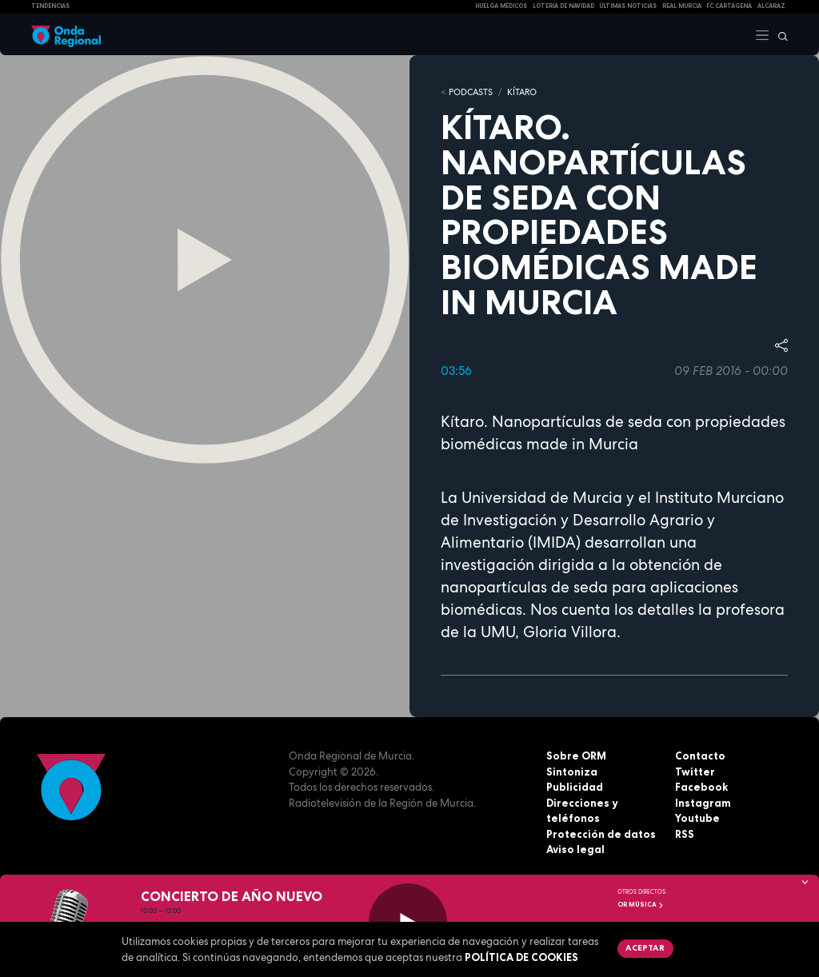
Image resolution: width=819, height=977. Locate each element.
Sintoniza (571, 771)
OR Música (640, 904)
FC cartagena (729, 6)
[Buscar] (779, 34)
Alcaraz (771, 6)
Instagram (703, 802)
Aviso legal (575, 849)
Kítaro (522, 92)
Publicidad (574, 786)
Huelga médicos (501, 6)
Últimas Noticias (628, 6)
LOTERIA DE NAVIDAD (563, 6)
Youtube (697, 818)
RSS (684, 833)
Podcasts (471, 92)
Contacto (700, 755)
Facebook (701, 786)
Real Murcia (681, 6)
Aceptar (645, 947)
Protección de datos (601, 833)
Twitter (695, 771)
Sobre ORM (576, 755)
